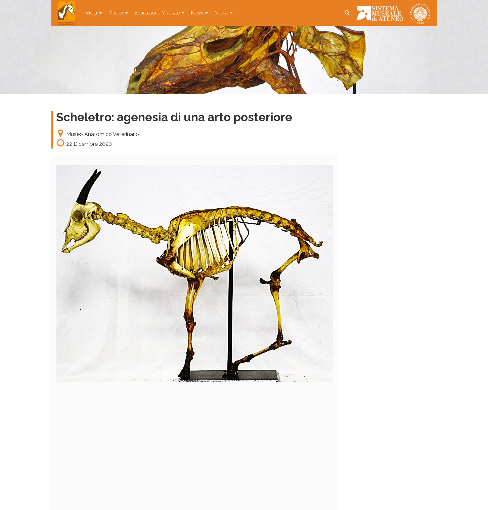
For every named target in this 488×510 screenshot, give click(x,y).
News (199, 12)
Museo (118, 12)
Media (223, 12)
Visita (94, 12)
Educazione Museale (159, 12)
